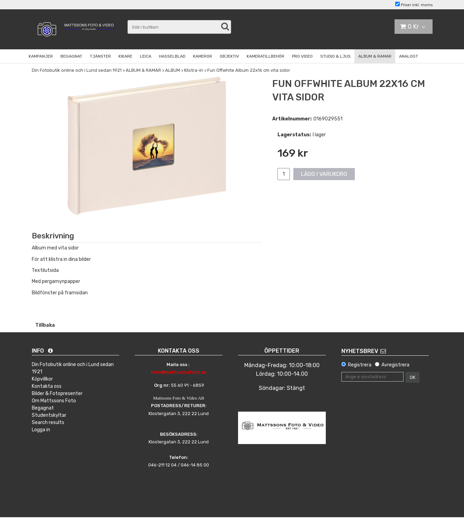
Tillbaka (45, 325)
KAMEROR (202, 56)
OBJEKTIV (229, 56)
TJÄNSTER (100, 56)
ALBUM (172, 70)
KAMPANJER (41, 56)
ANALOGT (408, 56)
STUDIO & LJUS (335, 56)
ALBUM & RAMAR (374, 56)
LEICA (145, 56)
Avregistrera (395, 365)
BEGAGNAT (71, 56)
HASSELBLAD (172, 56)
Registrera (359, 365)
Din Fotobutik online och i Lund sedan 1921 (77, 70)
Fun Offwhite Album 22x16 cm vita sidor (248, 70)
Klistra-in (193, 70)
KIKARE (125, 56)
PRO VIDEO (302, 56)
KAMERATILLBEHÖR (265, 56)
